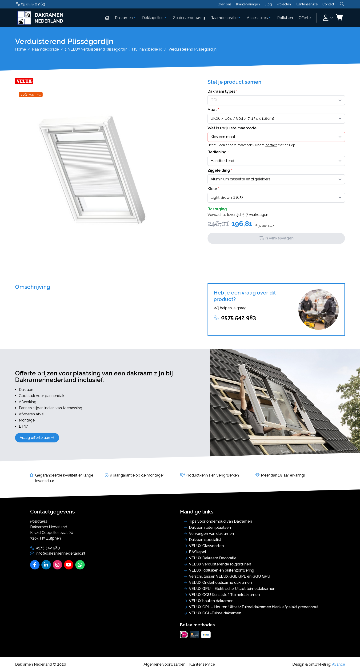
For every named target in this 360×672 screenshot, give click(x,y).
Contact (328, 4)
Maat (213, 109)
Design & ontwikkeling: (318, 664)
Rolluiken (285, 18)
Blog (268, 4)
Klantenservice (307, 4)
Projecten (283, 4)
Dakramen (125, 18)
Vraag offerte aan (37, 437)
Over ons (225, 4)
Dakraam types (222, 91)
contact (271, 145)
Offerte (305, 18)
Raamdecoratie (226, 18)
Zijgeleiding (220, 170)
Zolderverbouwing (189, 18)
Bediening (218, 152)
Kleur (213, 189)
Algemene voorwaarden (164, 664)
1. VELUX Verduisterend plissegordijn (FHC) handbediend (113, 49)
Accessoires (259, 18)
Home (20, 49)
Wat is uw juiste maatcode (233, 128)
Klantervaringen (248, 4)
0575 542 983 (30, 4)
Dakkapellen (154, 18)
